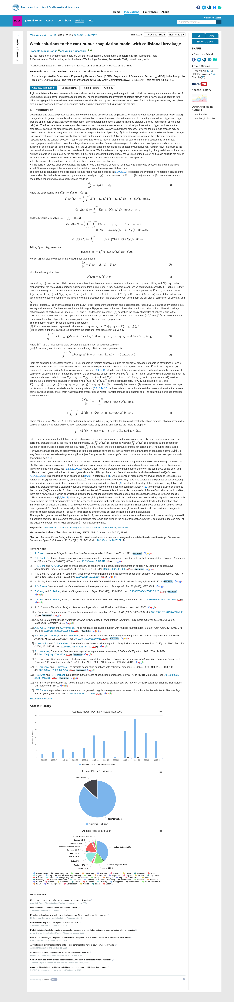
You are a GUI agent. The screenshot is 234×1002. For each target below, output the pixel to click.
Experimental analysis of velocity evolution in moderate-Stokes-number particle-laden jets (69, 915)
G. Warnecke (67, 628)
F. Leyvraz (39, 675)
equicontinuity (109, 527)
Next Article (176, 34)
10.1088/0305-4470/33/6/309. (80, 646)
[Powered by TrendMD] (43, 979)
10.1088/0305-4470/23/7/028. (147, 591)
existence (123, 527)
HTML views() (202, 70)
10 (99, 388)
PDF (198, 36)
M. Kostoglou (41, 643)
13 (104, 370)
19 (118, 172)
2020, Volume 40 (38, 35)
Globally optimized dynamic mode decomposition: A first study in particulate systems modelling (72, 960)
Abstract (43, 88)
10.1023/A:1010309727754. (57, 670)
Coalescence (50, 527)
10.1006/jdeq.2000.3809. (55, 654)
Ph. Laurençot (52, 635)
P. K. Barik (40, 558)
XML (211, 36)
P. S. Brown (40, 586)
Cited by (108, 88)
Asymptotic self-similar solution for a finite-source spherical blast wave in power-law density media (73, 945)
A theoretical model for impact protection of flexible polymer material (60, 952)
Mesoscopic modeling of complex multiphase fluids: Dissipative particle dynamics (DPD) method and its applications (81, 937)
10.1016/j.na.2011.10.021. (91, 638)
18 (49, 458)
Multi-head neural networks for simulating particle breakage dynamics (61, 900)
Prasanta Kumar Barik (43, 51)
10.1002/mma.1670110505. (85, 693)
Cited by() (198, 77)
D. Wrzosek (61, 667)
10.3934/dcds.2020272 (85, 35)
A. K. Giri (55, 566)
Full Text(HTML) (68, 88)
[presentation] (120, 132)
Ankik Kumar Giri (75, 51)
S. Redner (55, 591)
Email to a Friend (203, 54)
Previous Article (155, 34)
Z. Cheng (39, 591)
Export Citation (205, 41)
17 (105, 388)
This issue (136, 34)
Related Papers (91, 88)
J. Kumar (50, 628)
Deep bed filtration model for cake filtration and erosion (55, 908)
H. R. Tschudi (58, 675)
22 (121, 172)
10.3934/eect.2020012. (97, 561)
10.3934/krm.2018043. (118, 569)
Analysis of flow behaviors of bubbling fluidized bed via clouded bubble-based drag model (69, 967)
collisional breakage (68, 527)
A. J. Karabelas (62, 643)
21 (79, 468)
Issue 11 (52, 35)
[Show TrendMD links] (184, 979)
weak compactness (90, 527)
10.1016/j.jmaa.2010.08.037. (62, 631)
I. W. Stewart (41, 690)
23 (125, 172)
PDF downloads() (203, 74)
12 (101, 370)
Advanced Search (213, 18)
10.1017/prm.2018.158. (91, 576)
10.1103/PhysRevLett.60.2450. (163, 599)
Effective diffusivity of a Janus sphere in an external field (55, 922)
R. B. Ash (39, 553)
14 (102, 388)
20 (76, 468)
